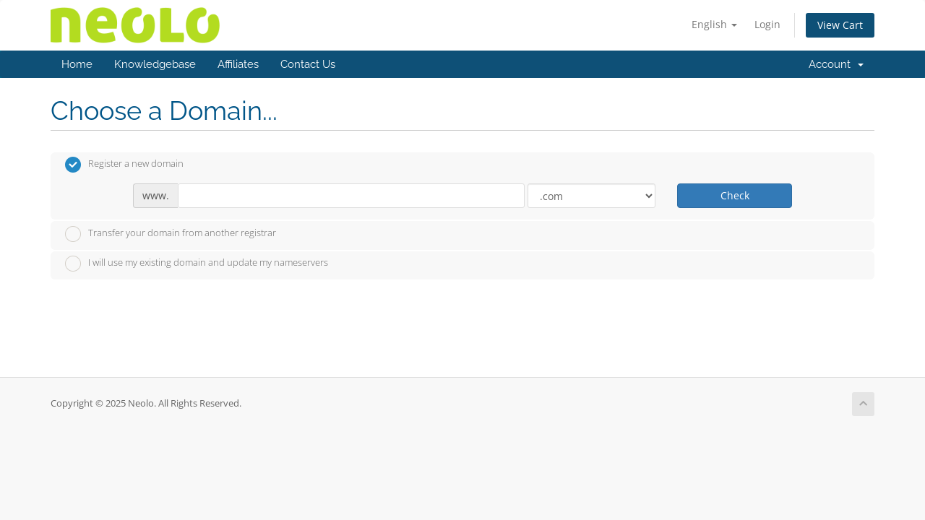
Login (767, 24)
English (714, 24)
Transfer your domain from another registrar (170, 234)
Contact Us (307, 64)
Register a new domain (124, 165)
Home (76, 64)
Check (734, 195)
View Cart (840, 25)
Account (836, 64)
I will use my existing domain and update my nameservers (196, 264)
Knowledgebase (155, 64)
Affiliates (238, 64)
